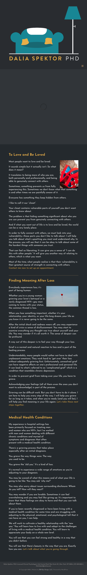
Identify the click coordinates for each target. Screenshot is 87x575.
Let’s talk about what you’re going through (45, 549)
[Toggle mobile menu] (83, 66)
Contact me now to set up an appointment (31, 268)
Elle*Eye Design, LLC (45, 569)
